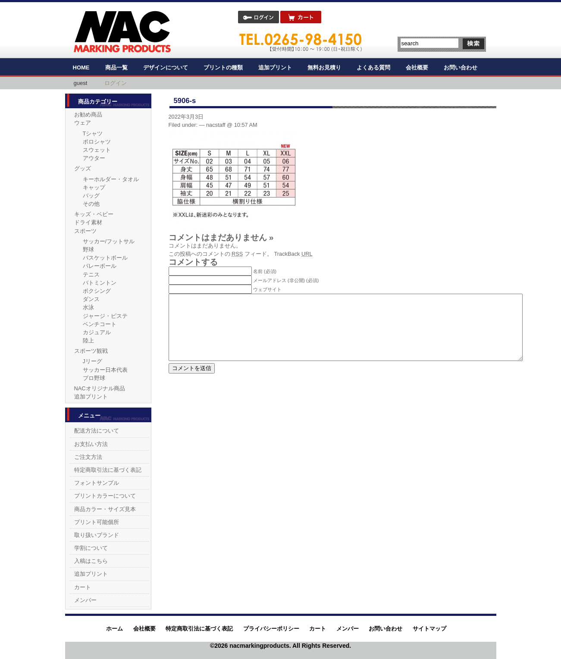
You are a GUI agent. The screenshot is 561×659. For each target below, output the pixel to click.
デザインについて (165, 67)
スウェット (97, 150)
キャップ (94, 187)
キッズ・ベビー (93, 214)
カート (82, 587)
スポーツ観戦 (91, 351)
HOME (81, 67)
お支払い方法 (91, 444)
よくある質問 (373, 67)
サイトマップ (429, 628)
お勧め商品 (88, 114)
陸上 (88, 340)
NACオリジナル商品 (99, 388)
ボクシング (97, 291)
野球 (88, 249)
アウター (94, 158)
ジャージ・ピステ (105, 316)
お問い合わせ (460, 67)
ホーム (114, 628)
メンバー (85, 600)
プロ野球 (94, 378)
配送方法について (96, 430)
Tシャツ (93, 133)
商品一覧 (116, 67)
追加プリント (275, 67)
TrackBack (293, 254)
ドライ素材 (88, 222)
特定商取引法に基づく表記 (107, 470)
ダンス (91, 299)
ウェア (82, 122)
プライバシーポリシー (271, 628)
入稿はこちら (91, 561)
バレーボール (99, 266)
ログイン (115, 83)
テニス (91, 274)
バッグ (91, 195)
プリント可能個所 (96, 522)
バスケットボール (105, 257)
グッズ (82, 168)
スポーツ (85, 231)
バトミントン (99, 282)
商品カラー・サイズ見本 (105, 509)
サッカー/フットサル (109, 241)
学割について (91, 548)
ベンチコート (99, 324)
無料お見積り (324, 67)
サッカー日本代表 (105, 370)
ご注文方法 (88, 457)
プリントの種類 (223, 67)
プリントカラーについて (105, 496)
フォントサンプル (96, 483)
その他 (91, 204)
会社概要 (417, 67)
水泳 (88, 307)
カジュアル (97, 332)
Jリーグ (92, 361)
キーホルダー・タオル (111, 179)
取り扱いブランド (96, 535)
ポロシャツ (97, 141)
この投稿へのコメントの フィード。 (221, 254)
